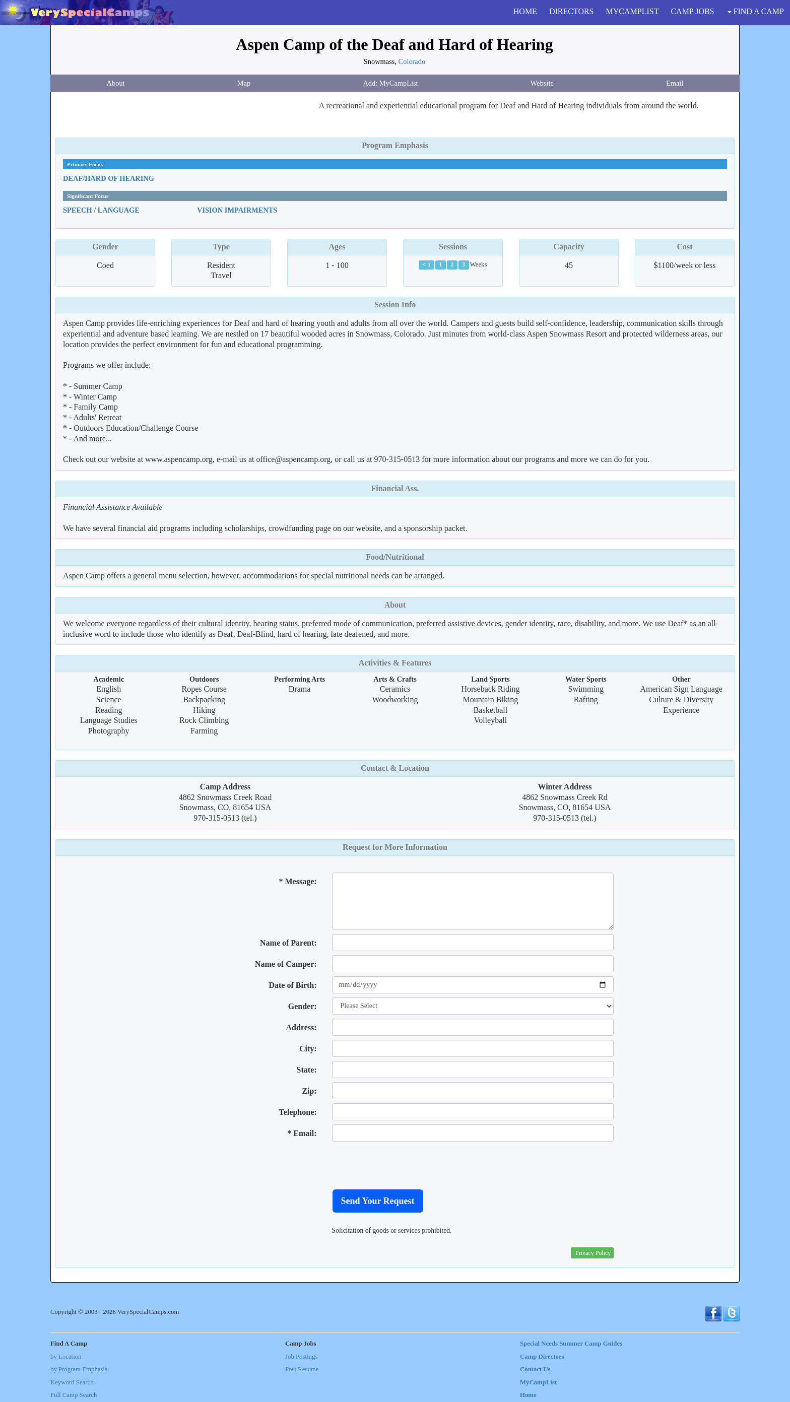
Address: (301, 1027)
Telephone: (298, 1112)
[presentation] (408, 1165)
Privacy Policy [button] (593, 1252)
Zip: (309, 1091)
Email (674, 83)
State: (307, 1069)
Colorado (412, 61)
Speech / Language (101, 210)
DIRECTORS (571, 11)
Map (243, 83)
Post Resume (301, 1369)
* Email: (301, 1133)
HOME (525, 11)
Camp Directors (542, 1356)
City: (308, 1048)
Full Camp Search (73, 1394)
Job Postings (301, 1356)
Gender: (302, 1006)
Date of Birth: (292, 985)
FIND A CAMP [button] (756, 11)
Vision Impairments (237, 210)
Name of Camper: (286, 964)
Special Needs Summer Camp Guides (571, 1343)
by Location (65, 1356)
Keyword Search (72, 1382)
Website (542, 83)
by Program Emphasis (78, 1369)
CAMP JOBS (692, 11)
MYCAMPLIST (632, 11)
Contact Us (535, 1369)
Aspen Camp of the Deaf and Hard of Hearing (394, 44)
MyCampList (538, 1382)
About (116, 83)
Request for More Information (395, 847)
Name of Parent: (288, 943)
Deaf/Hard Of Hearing (108, 178)
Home (528, 1394)
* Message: (297, 881)
